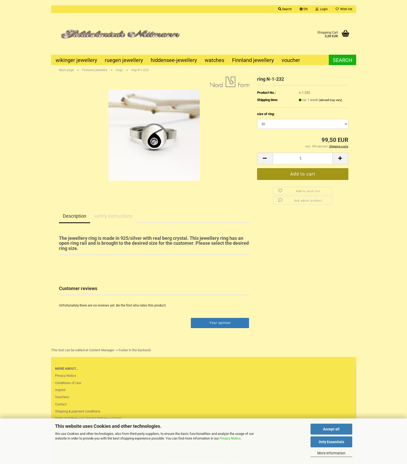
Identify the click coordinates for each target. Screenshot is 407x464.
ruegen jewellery (124, 60)
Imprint (60, 390)
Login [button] (321, 9)
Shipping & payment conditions (77, 411)
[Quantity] (303, 158)
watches (214, 60)
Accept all (331, 429)
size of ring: (266, 114)
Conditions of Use (68, 383)
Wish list (344, 9)
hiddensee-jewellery (174, 60)
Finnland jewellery (253, 60)
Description (74, 216)
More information (331, 453)
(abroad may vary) (330, 100)
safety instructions (113, 216)
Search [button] (285, 9)
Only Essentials (331, 442)
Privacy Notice (230, 438)
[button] (304, 9)
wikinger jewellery (76, 60)
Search (342, 60)
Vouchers (62, 397)
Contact (60, 404)
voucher (291, 60)
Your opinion (220, 323)
